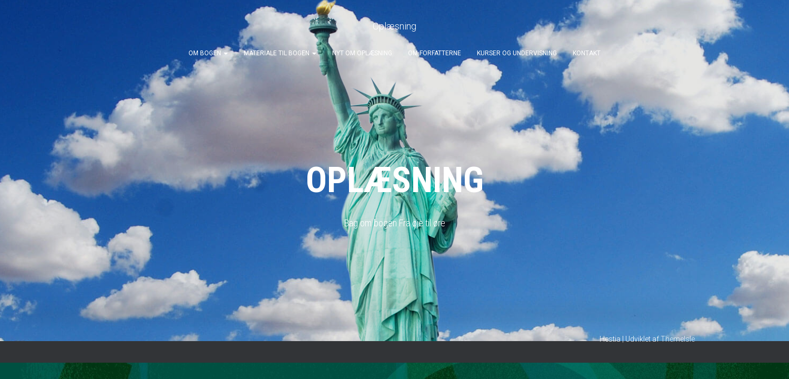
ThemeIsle (678, 339)
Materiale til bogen (280, 53)
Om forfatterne (434, 53)
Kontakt (587, 53)
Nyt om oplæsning (362, 53)
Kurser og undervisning (517, 53)
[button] (225, 53)
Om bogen (208, 53)
